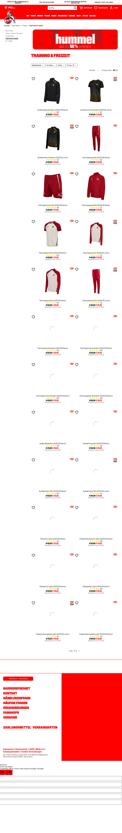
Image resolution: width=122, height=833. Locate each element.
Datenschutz (21, 749)
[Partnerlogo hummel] (43, 666)
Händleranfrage (16, 698)
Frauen (47, 16)
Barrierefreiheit (16, 688)
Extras (85, 16)
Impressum (8, 749)
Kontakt (10, 693)
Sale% (79, 16)
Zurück (7, 25)
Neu (28, 16)
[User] (114, 8)
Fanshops (11, 712)
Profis (33, 16)
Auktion (92, 16)
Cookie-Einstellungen (31, 751)
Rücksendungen (16, 708)
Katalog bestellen (11, 751)
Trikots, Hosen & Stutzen (14, 33)
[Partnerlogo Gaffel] (113, 666)
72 (117, 70)
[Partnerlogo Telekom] (78, 666)
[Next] (79, 651)
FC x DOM (8, 41)
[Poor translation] (9, 772)
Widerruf (40, 749)
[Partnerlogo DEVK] (61, 666)
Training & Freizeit (11, 38)
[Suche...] (62, 8)
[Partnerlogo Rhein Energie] (26, 666)
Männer (40, 16)
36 (114, 70)
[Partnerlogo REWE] (8, 666)
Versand (10, 717)
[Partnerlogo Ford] (96, 666)
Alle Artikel (9, 31)
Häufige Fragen (15, 703)
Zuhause (72, 16)
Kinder (53, 16)
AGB (32, 749)
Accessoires (62, 16)
